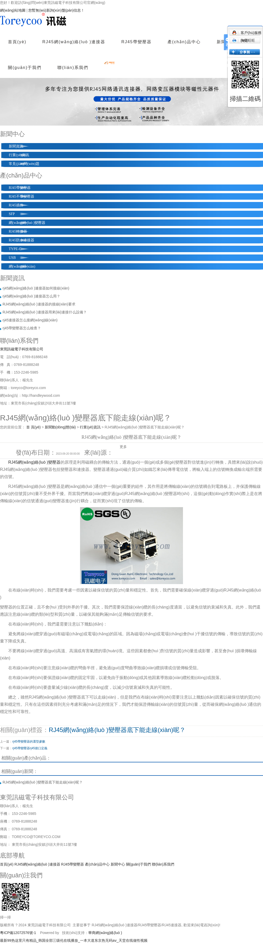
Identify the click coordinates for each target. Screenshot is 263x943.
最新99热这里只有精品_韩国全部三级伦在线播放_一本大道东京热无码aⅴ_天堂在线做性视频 (73, 940)
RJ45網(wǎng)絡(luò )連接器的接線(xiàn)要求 (39, 304)
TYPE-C (15, 249)
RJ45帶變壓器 (136, 42)
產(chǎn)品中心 (184, 42)
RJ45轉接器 (18, 231)
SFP (12, 214)
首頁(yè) (17, 42)
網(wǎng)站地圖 (12, 10)
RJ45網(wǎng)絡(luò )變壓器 (34, 462)
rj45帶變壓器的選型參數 (28, 741)
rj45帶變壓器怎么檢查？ (22, 328)
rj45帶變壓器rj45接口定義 (29, 748)
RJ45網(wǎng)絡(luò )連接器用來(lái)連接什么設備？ (45, 312)
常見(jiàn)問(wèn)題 (24, 164)
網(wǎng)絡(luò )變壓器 (27, 223)
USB (12, 258)
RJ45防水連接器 (21, 240)
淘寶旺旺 (243, 40)
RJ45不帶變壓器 (21, 196)
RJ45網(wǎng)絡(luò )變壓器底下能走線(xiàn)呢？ (117, 729)
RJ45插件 (16, 205)
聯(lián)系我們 (72, 67)
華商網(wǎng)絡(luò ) (105, 933)
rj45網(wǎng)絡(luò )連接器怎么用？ (31, 296)
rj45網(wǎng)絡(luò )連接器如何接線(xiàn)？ (36, 288)
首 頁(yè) (33, 427)
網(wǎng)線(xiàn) (22, 266)
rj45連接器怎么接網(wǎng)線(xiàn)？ (30, 320)
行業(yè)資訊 (19, 155)
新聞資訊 (16, 146)
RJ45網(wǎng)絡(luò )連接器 (74, 42)
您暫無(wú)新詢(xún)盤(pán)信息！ (56, 10)
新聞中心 (118, 864)
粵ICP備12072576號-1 (18, 933)
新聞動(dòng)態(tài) (60, 427)
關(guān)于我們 (24, 67)
